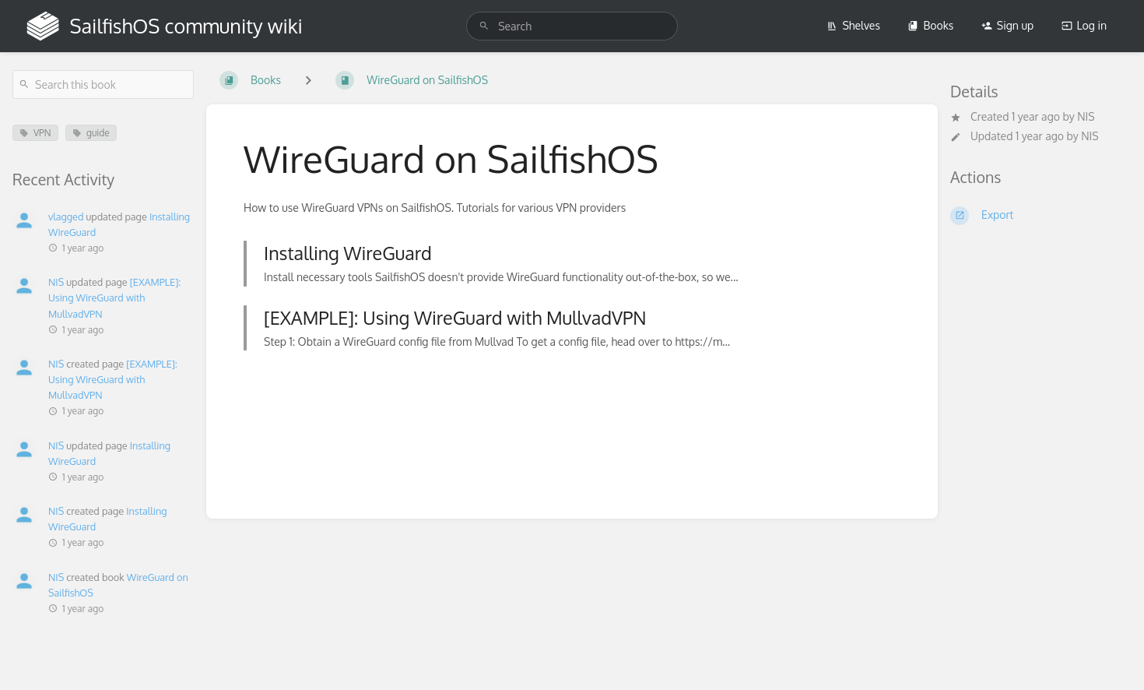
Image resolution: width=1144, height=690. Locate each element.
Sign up (1007, 25)
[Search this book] (103, 84)
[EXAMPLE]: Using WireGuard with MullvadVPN (114, 297)
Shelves (853, 25)
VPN (35, 133)
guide (91, 133)
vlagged (65, 216)
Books (930, 25)
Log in (1084, 25)
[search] (572, 26)
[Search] (484, 26)
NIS (1085, 116)
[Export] (1041, 215)
